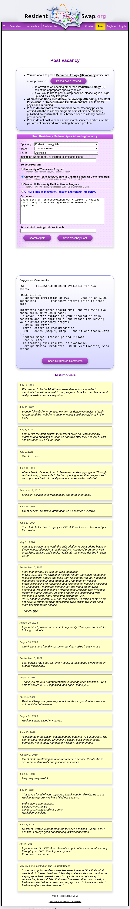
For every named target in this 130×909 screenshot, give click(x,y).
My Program (59, 96)
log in (97, 93)
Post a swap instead (68, 80)
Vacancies (33, 26)
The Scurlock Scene (59, 887)
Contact (90, 26)
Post (100, 26)
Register (112, 26)
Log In (123, 26)
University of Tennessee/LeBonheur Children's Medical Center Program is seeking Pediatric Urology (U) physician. (65, 214)
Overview (15, 26)
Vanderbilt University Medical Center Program (64, 185)
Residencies (50, 26)
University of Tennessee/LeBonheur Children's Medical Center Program (64, 177)
